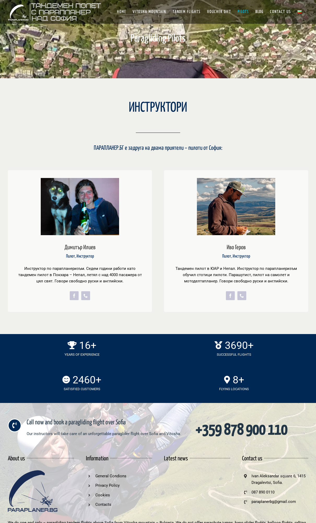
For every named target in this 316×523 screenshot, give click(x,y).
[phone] (85, 295)
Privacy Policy (107, 485)
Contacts (103, 504)
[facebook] (74, 295)
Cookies (102, 495)
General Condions (110, 476)
